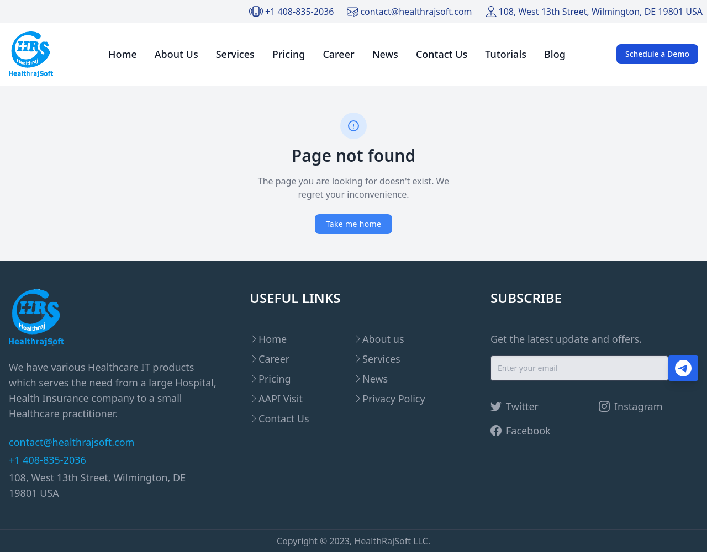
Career (338, 54)
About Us (176, 54)
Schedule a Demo (657, 54)
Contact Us (441, 54)
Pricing (288, 54)
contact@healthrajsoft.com (416, 12)
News (385, 54)
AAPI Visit (280, 398)
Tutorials (505, 54)
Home (122, 54)
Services (235, 54)
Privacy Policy (393, 398)
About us (383, 339)
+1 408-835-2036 (299, 12)
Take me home (353, 224)
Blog (555, 54)
